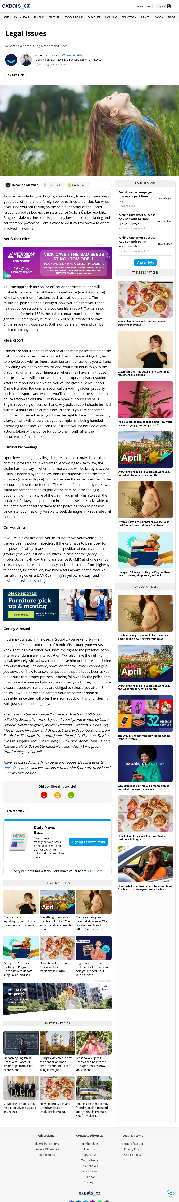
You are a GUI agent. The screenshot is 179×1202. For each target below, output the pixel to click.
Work (159, 17)
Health (146, 17)
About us (89, 1149)
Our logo (89, 1182)
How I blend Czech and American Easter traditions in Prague (55, 967)
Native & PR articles (46, 1149)
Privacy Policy (133, 1149)
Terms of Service (133, 1144)
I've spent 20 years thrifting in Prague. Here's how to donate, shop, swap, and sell (18, 969)
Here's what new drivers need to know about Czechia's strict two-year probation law (145, 887)
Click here (95, 871)
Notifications (77, 185)
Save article (52, 185)
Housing (111, 17)
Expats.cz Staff (56, 55)
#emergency (15, 811)
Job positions (46, 1155)
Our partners (89, 1160)
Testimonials (89, 1166)
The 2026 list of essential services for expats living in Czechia (144, 737)
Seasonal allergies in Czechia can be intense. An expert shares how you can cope (91, 1064)
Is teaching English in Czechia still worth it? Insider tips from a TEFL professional (19, 1064)
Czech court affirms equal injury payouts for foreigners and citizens (19, 921)
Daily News (21, 17)
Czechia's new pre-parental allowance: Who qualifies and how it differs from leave (92, 923)
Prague (39, 17)
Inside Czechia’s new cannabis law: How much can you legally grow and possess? (145, 423)
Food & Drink (73, 17)
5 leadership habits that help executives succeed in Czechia (19, 1108)
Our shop (89, 1177)
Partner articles (57, 1023)
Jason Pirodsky (74, 55)
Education (129, 17)
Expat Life (94, 17)
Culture (53, 17)
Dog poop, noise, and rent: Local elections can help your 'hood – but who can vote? (92, 969)
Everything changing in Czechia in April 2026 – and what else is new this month (56, 923)
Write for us (89, 1171)
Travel (172, 17)
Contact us (89, 1155)
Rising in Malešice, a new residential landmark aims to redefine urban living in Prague (56, 1064)
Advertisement (103, 244)
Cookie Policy (132, 1155)
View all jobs (145, 262)
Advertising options (46, 1144)
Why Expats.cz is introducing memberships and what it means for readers (143, 787)
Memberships (90, 1144)
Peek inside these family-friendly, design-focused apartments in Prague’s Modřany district (92, 1110)
